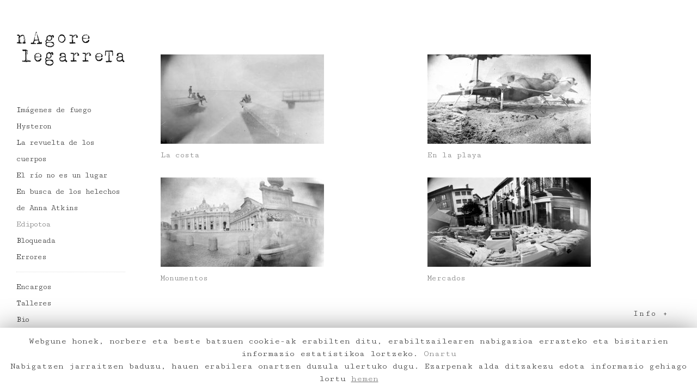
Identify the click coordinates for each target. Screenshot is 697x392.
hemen (364, 378)
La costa (180, 155)
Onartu (440, 353)
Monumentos (184, 278)
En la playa (454, 155)
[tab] (419, 314)
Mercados (446, 278)
